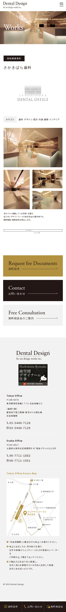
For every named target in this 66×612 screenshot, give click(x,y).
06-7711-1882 (20, 467)
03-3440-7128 (20, 435)
